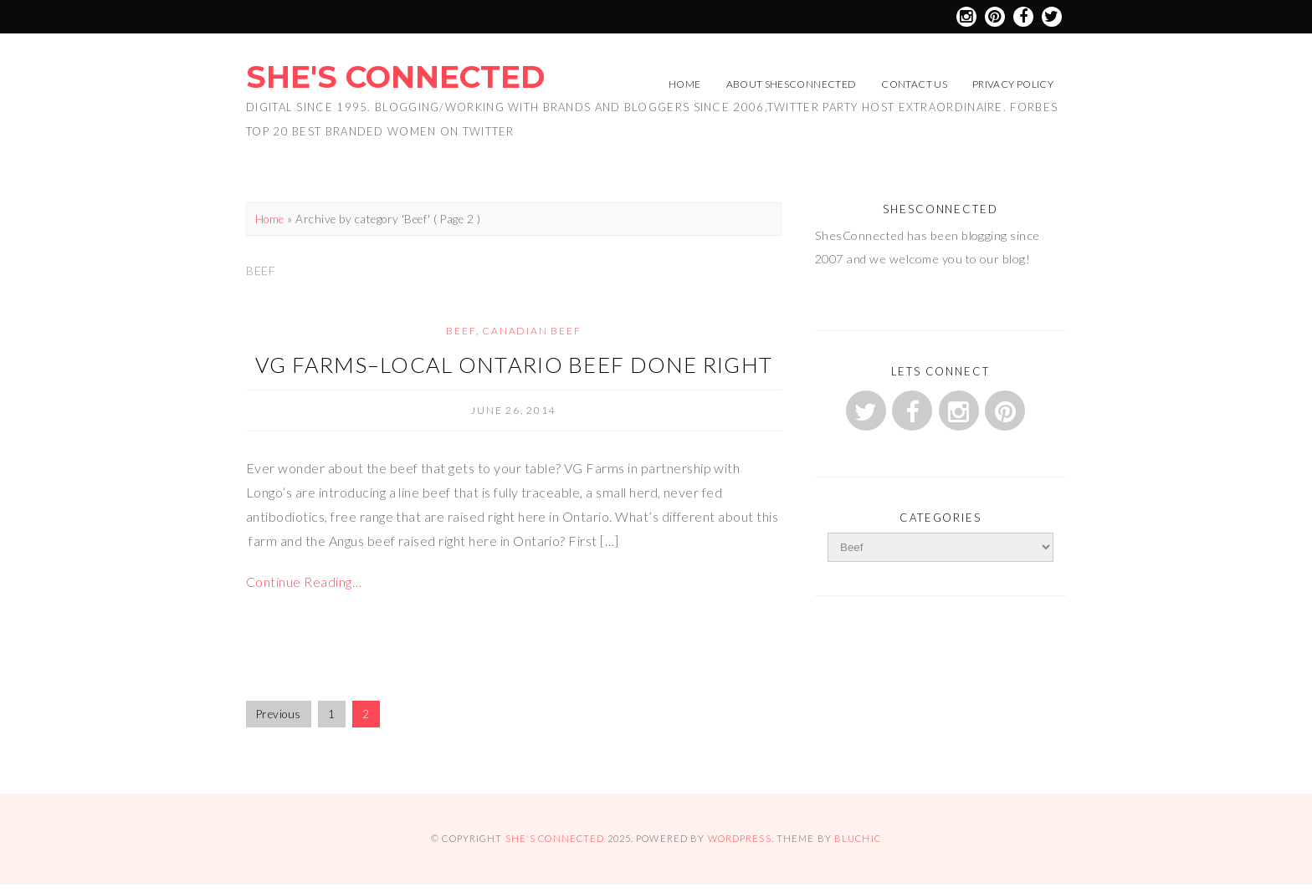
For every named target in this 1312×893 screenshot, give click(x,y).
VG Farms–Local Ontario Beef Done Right (514, 364)
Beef (460, 330)
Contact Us (914, 84)
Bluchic (857, 838)
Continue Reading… (303, 581)
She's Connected (395, 77)
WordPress (739, 838)
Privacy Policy (1012, 84)
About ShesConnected (791, 84)
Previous (278, 714)
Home (684, 84)
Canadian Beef (531, 330)
